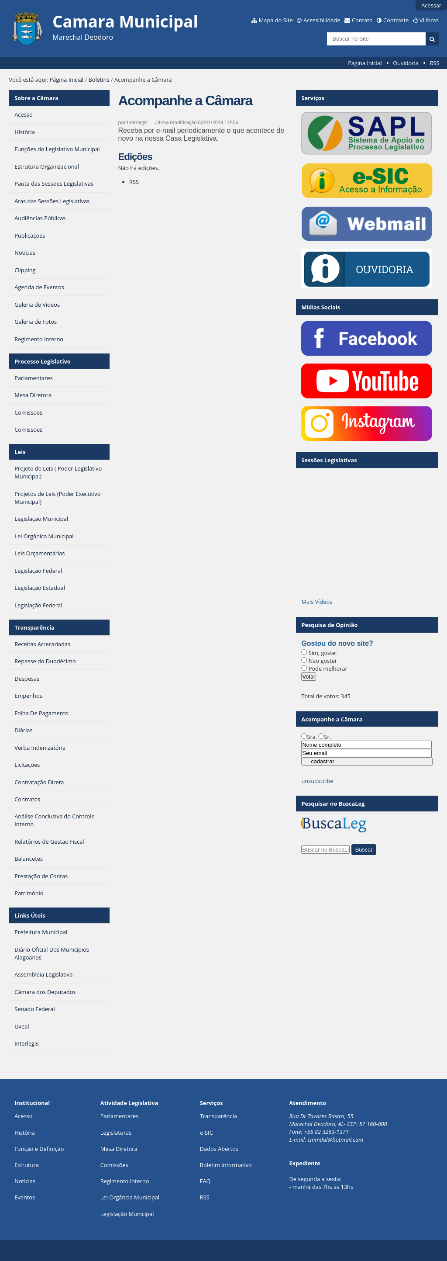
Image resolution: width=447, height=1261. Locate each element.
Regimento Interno (124, 1181)
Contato (362, 20)
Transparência (34, 627)
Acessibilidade (321, 20)
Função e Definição (39, 1149)
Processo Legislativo (42, 361)
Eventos (24, 1197)
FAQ (205, 1181)
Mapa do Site (276, 20)
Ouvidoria (406, 63)
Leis (19, 452)
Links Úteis (29, 915)
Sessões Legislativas (329, 460)
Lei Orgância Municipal (129, 1197)
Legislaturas (115, 1132)
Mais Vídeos (316, 602)
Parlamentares (119, 1116)
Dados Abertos (219, 1149)
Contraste (396, 20)
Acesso (23, 1116)
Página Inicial (365, 63)
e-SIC (206, 1132)
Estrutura (26, 1165)
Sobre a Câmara (36, 98)
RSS (434, 63)
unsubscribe (317, 781)
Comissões (114, 1165)
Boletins (98, 79)
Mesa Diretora (119, 1149)
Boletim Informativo (226, 1165)
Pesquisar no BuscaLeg (332, 803)
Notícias (24, 1181)
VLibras (429, 20)
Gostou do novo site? (337, 643)
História (24, 1132)
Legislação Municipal (127, 1214)
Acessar (431, 5)
